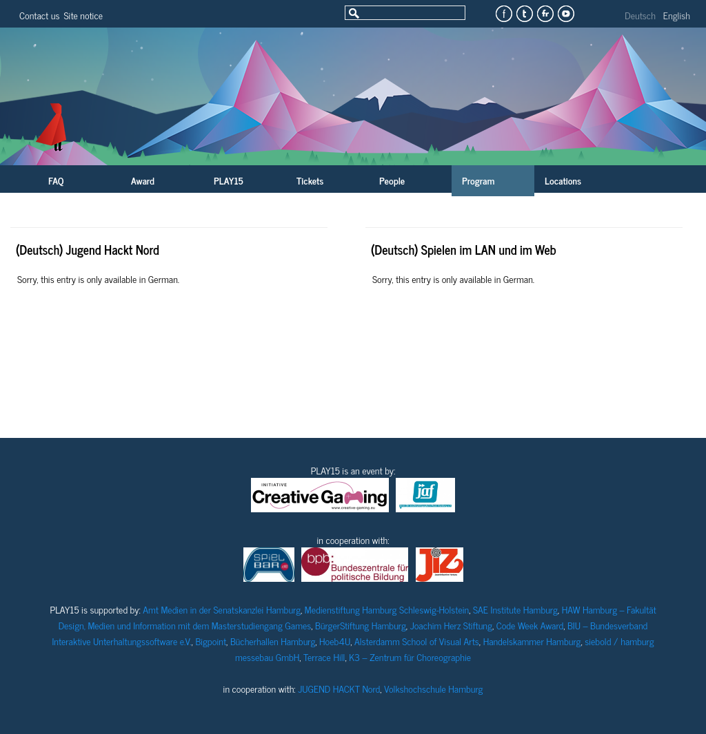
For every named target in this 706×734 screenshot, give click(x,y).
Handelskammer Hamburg (532, 641)
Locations (563, 180)
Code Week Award (530, 625)
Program (478, 180)
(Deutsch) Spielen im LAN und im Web (463, 249)
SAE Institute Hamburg (515, 609)
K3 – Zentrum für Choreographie (410, 656)
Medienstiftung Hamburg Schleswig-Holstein (387, 609)
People (392, 180)
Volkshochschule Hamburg (433, 688)
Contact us (39, 15)
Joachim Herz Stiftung (451, 625)
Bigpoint (210, 641)
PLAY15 (228, 180)
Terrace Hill (324, 656)
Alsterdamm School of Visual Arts (416, 641)
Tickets (309, 180)
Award (142, 180)
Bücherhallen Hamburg (272, 641)
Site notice (83, 15)
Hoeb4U (334, 641)
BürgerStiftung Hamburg (360, 625)
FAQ (55, 180)
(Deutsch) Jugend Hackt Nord (87, 249)
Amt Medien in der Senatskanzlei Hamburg (222, 609)
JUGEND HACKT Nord (339, 688)
